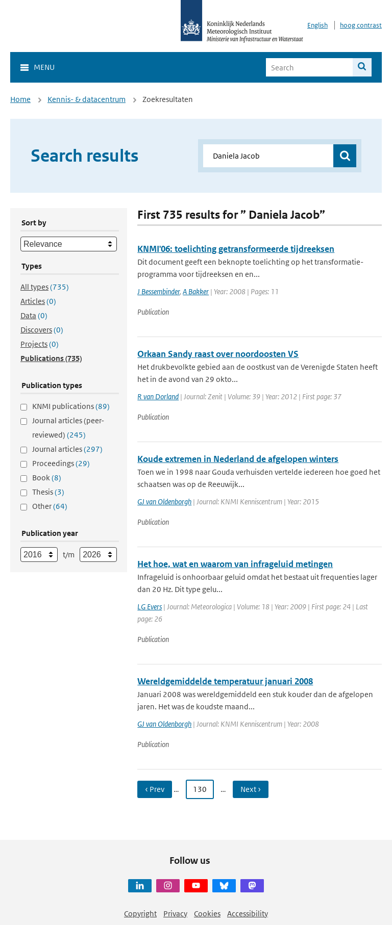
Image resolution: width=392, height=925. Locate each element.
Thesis (48, 492)
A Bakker (196, 291)
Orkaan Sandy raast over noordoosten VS (218, 353)
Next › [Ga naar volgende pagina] (250, 789)
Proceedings (61, 463)
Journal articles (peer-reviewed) (68, 428)
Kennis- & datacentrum (86, 99)
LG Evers (149, 606)
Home (20, 99)
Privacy (175, 913)
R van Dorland (158, 396)
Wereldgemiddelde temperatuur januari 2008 (225, 681)
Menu (44, 67)
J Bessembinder (158, 291)
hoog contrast (361, 25)
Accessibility (247, 913)
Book (46, 477)
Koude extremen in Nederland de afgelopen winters (237, 459)
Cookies (207, 913)
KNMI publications (71, 406)
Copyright (140, 913)
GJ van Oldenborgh (164, 501)
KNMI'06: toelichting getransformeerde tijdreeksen (235, 248)
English (317, 25)
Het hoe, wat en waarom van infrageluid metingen (235, 564)
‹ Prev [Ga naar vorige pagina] (154, 789)
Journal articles (67, 449)
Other (49, 506)
